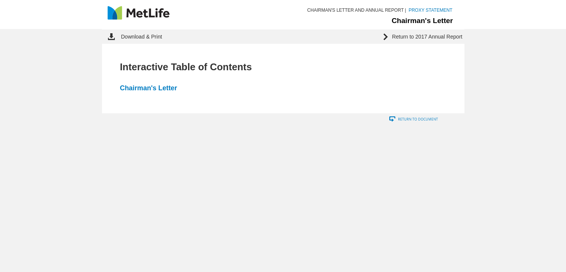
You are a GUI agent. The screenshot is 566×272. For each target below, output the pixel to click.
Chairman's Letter (148, 88)
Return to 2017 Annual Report (427, 37)
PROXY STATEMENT (430, 10)
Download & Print (141, 37)
